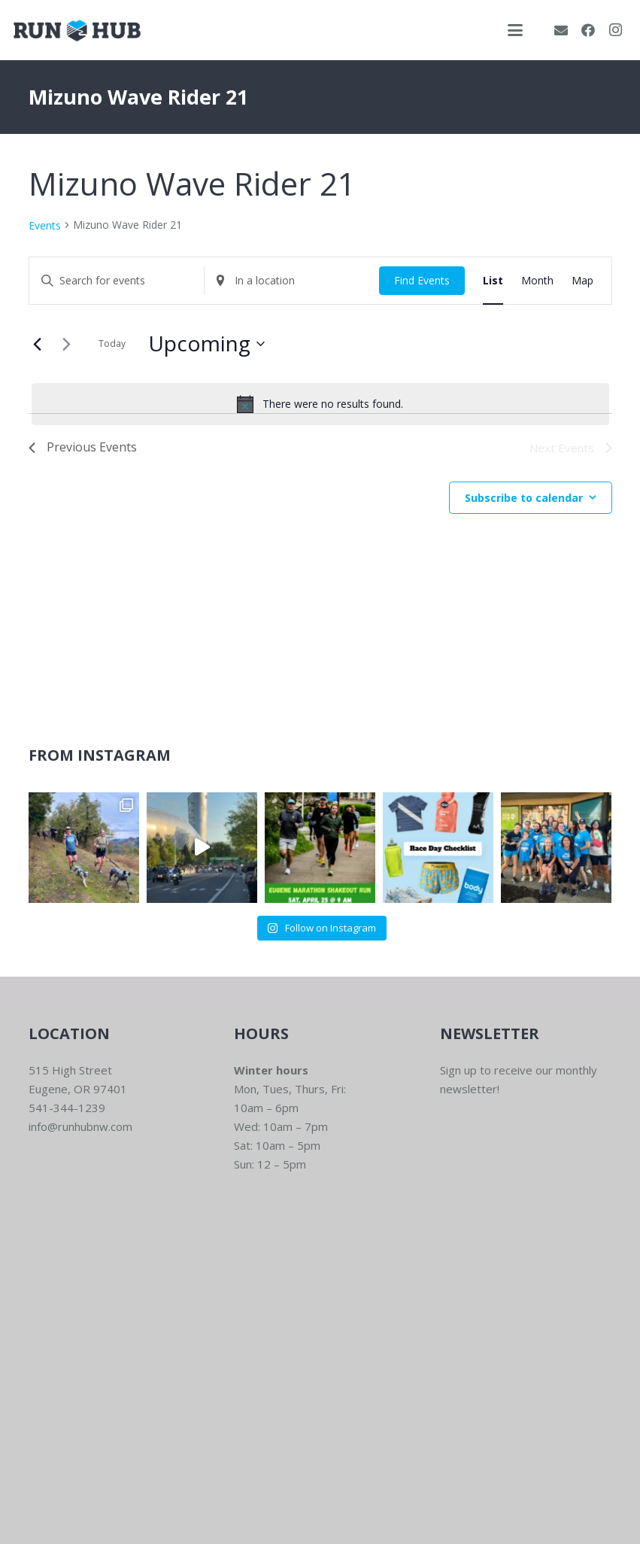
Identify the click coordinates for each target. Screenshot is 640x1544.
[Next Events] (67, 344)
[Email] (561, 30)
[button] (515, 30)
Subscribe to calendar (524, 498)
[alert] (320, 404)
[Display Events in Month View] (537, 281)
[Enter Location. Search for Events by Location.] (292, 281)
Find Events (422, 280)
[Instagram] (615, 30)
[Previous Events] (38, 344)
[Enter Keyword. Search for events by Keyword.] (116, 281)
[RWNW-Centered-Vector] (77, 30)
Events (45, 225)
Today (112, 343)
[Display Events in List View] (493, 281)
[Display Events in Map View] (582, 281)
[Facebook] (588, 30)
